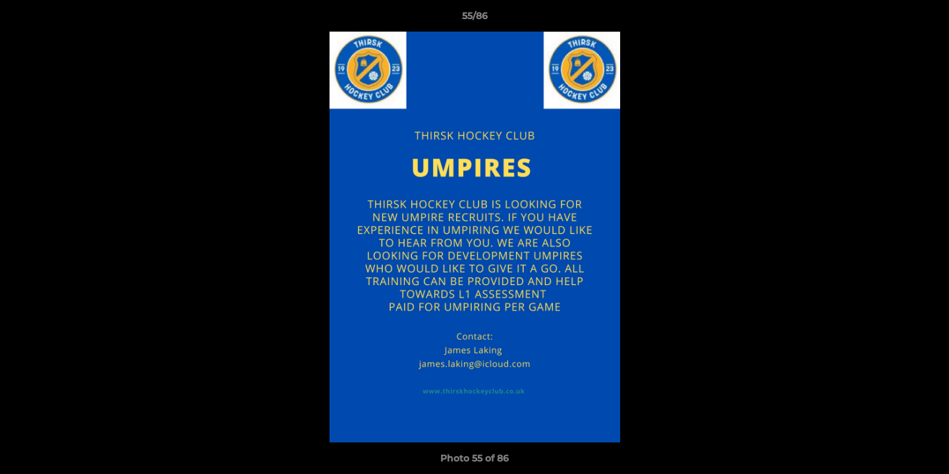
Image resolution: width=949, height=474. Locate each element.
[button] (925, 19)
